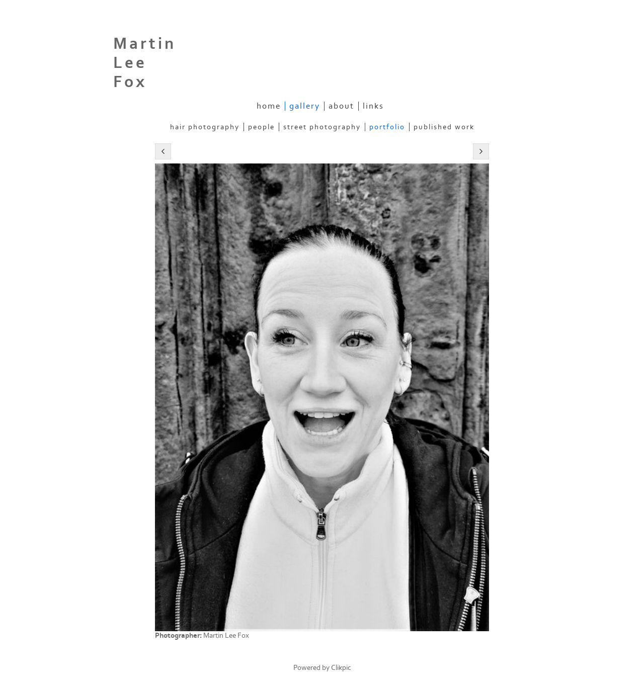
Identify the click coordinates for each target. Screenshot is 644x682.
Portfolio (387, 127)
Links (373, 106)
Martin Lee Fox (144, 63)
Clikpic (341, 667)
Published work (444, 127)
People (261, 127)
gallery (304, 106)
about (341, 106)
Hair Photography (204, 127)
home (269, 106)
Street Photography (322, 127)
